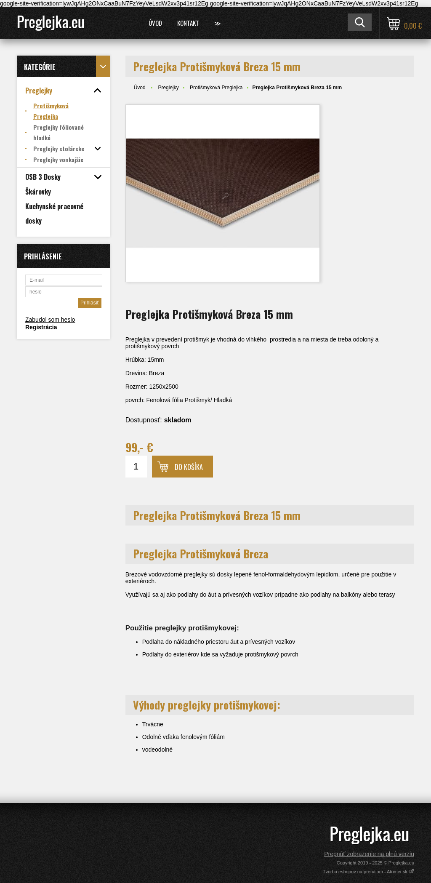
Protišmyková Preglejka (216, 88)
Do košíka (189, 467)
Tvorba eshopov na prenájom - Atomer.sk (368, 871)
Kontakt (188, 22)
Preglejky (168, 88)
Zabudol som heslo (50, 319)
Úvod (155, 22)
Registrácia (41, 327)
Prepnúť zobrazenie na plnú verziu (369, 854)
